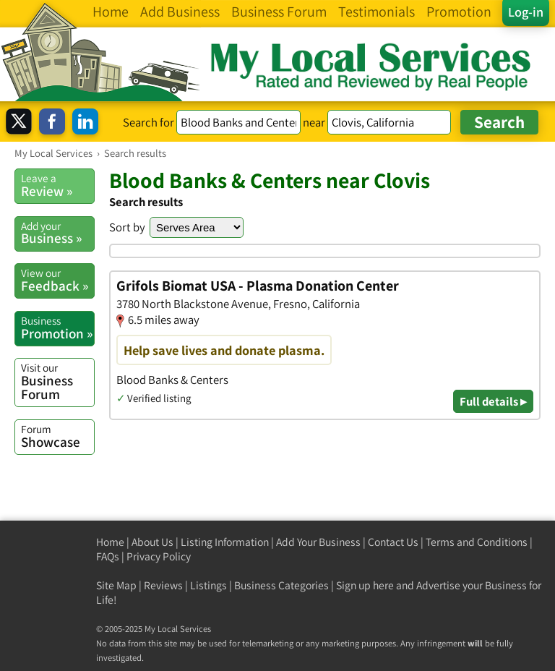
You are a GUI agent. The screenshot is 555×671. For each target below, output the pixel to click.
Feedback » (57, 279)
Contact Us (393, 542)
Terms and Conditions (477, 542)
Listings (208, 585)
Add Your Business (318, 542)
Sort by (127, 227)
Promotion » (57, 327)
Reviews (163, 585)
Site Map (116, 585)
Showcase (57, 436)
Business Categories (281, 585)
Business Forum (57, 381)
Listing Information (225, 542)
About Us (152, 542)
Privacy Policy (158, 556)
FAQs (107, 556)
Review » (57, 185)
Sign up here (365, 585)
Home (110, 542)
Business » (57, 232)
